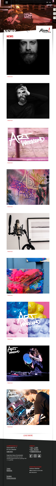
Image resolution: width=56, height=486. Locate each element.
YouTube (54, 17)
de (47, 2)
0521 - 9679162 (34, 449)
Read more (10, 76)
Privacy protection (11, 478)
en (50, 2)
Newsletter (9, 470)
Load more (28, 435)
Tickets (8, 468)
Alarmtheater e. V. (44, 30)
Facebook (54, 9)
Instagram (54, 13)
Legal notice (10, 451)
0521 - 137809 (34, 447)
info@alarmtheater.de (35, 451)
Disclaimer (9, 476)
